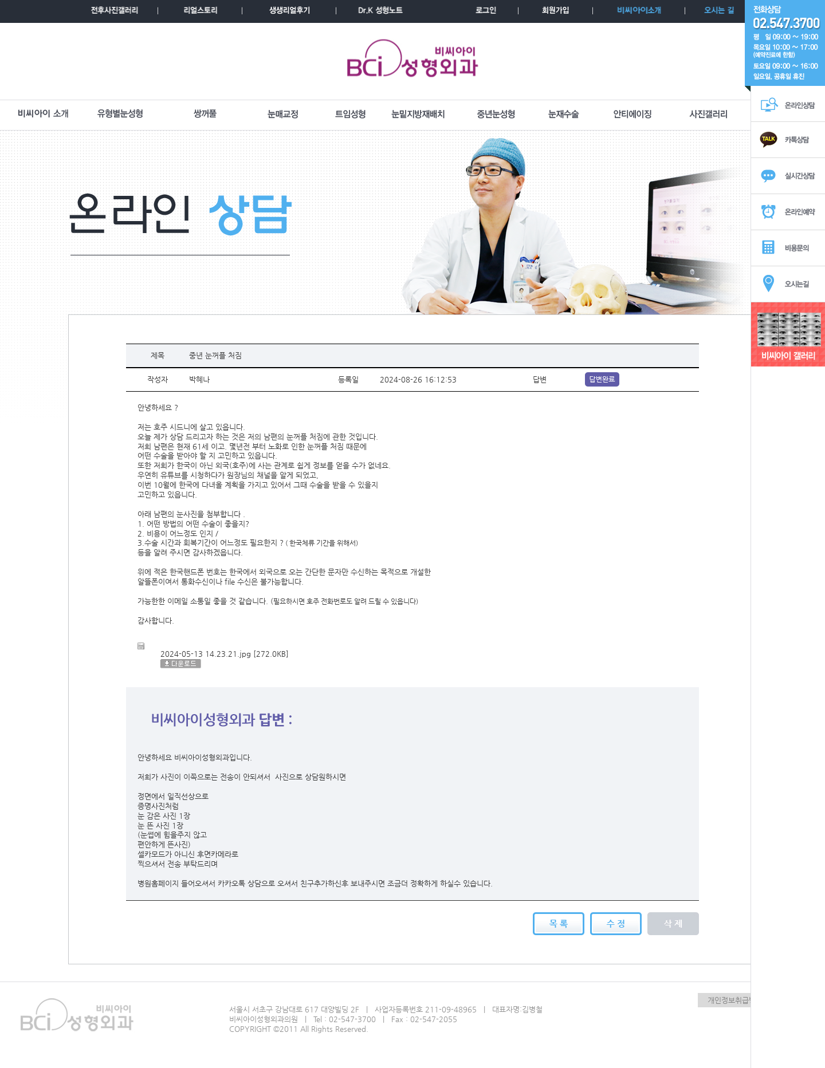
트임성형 (350, 114)
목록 (558, 923)
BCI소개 (42, 114)
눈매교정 (283, 114)
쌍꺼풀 (205, 114)
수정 (616, 923)
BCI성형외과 (413, 61)
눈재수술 (563, 114)
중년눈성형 (496, 114)
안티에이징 (632, 114)
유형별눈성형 (120, 114)
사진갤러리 (709, 114)
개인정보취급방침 (735, 1000)
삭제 (673, 923)
